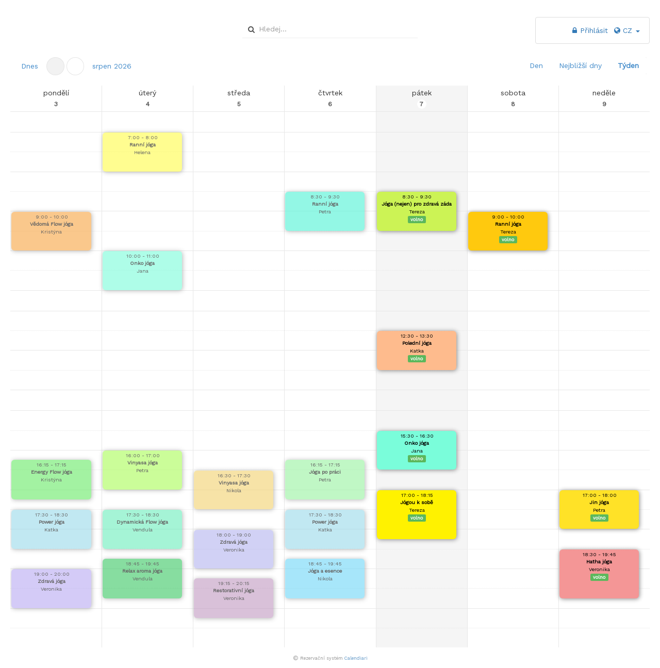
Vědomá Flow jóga (51, 224)
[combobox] (328, 29)
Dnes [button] (29, 66)
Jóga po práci (325, 472)
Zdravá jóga (51, 581)
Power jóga (51, 522)
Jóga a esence (325, 571)
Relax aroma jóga (142, 571)
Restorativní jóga (233, 590)
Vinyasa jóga (142, 462)
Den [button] (536, 65)
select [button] (411, 30)
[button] (75, 66)
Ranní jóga (142, 144)
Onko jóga (142, 263)
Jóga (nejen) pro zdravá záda (417, 204)
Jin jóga (599, 502)
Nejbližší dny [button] (580, 65)
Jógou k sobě (416, 502)
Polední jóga (417, 343)
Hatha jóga (599, 561)
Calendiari (356, 658)
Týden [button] (628, 65)
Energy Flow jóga (51, 472)
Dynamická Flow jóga (142, 522)
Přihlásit (589, 30)
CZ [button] (626, 30)
